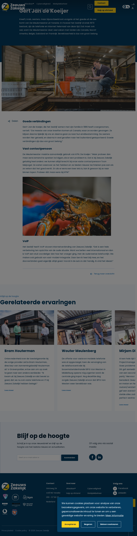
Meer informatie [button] (114, 516)
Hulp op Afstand (73, 493)
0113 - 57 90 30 (52, 497)
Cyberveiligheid (94, 489)
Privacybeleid (7, 531)
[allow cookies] (70, 524)
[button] (88, 524)
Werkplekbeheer (94, 493)
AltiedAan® (71, 489)
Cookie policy (21, 531)
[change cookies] (109, 524)
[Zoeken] (90, 7)
